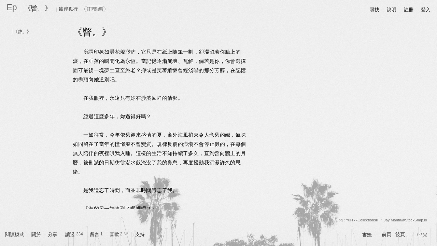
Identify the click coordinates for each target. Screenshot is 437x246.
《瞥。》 (38, 8)
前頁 (386, 234)
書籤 (367, 234)
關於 (36, 234)
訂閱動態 (95, 8)
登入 (426, 9)
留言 (94, 234)
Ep (11, 7)
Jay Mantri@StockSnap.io (405, 220)
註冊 (408, 9)
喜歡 (114, 234)
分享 (52, 234)
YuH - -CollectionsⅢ (362, 220)
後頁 (400, 234)
